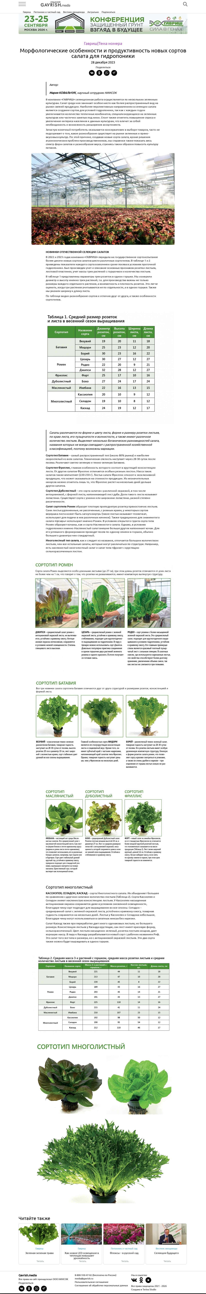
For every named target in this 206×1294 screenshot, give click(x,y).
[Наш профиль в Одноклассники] (141, 1282)
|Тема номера (110, 43)
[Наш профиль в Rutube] (148, 1282)
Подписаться (153, 4)
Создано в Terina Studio (143, 1290)
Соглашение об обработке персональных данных (101, 1286)
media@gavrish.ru (84, 1279)
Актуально (137, 4)
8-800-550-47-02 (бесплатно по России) (95, 1275)
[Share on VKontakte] (92, 73)
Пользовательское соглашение (91, 1282)
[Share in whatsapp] (107, 73)
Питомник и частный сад (91, 4)
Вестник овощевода (118, 4)
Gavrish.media (28, 1276)
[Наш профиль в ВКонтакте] (134, 1282)
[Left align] (45, 4)
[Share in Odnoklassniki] (99, 73)
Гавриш (71, 4)
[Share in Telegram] (114, 73)
